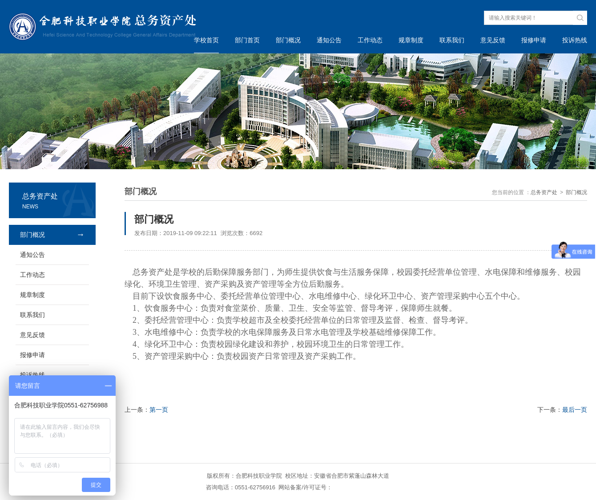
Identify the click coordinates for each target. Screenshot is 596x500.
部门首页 (247, 40)
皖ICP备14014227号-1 (361, 487)
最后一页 (574, 409)
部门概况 (288, 40)
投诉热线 (574, 40)
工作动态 (370, 40)
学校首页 (206, 40)
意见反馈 (492, 40)
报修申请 (533, 40)
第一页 (158, 409)
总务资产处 (544, 192)
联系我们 (451, 40)
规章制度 (411, 40)
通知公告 (329, 40)
